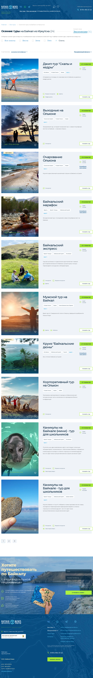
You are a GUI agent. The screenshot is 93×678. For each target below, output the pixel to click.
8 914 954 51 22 (86, 10)
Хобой (60, 390)
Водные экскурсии (50, 93)
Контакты (57, 11)
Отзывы (40, 11)
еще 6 (70, 352)
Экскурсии (48, 143)
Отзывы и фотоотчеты (67, 641)
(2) (83, 52)
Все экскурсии (31, 11)
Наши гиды (50, 633)
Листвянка (46, 72)
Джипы (61, 93)
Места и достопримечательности (70, 630)
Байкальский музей (65, 210)
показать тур (86, 97)
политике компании (78, 586)
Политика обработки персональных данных (67, 637)
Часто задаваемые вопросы (68, 627)
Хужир (62, 72)
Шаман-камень (69, 496)
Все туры (22, 11)
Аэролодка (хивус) (50, 471)
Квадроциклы (48, 97)
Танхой (65, 352)
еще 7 (45, 256)
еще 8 (45, 213)
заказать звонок (55, 659)
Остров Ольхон (55, 72)
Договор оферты (6, 671)
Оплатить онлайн (48, 11)
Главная (4, 24)
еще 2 (45, 122)
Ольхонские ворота (48, 118)
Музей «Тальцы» (54, 210)
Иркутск (45, 210)
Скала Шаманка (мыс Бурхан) (66, 305)
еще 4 (67, 72)
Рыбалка (55, 330)
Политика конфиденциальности (70, 633)
